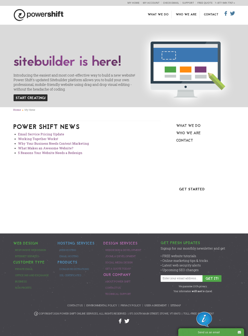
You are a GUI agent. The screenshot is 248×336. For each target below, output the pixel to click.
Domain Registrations (74, 269)
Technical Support (118, 294)
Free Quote (205, 3)
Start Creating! (31, 98)
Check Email (171, 3)
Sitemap (175, 305)
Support (188, 3)
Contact (211, 14)
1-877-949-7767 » (225, 2)
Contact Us (113, 287)
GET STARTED (192, 189)
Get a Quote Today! (118, 268)
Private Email (24, 269)
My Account (151, 3)
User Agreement (156, 305)
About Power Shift (117, 281)
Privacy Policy (131, 305)
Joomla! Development (120, 256)
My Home (133, 3)
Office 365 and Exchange (32, 275)
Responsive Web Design (30, 250)
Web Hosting (67, 250)
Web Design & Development (123, 250)
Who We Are (186, 14)
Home (17, 109)
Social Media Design (119, 262)
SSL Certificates (70, 275)
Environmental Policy (101, 305)
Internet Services (27, 256)
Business (21, 281)
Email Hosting (68, 256)
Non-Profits (23, 287)
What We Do (158, 14)
